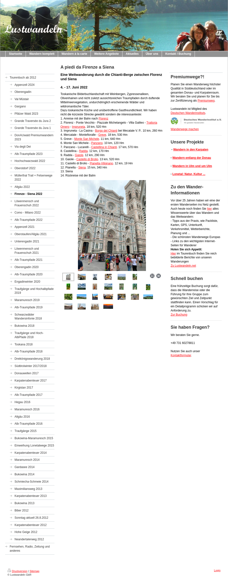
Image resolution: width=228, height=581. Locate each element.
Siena (82, 167)
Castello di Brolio (87, 159)
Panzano (97, 143)
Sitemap (34, 571)
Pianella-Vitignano (101, 163)
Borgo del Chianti (106, 130)
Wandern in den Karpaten (190, 149)
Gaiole (79, 155)
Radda (83, 151)
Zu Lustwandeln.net (183, 265)
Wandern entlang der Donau (191, 157)
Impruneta (78, 126)
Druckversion (17, 571)
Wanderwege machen (185, 129)
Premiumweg (206, 100)
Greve (102, 134)
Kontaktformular (181, 355)
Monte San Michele (86, 139)
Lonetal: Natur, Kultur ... (188, 174)
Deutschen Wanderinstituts (188, 113)
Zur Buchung (179, 314)
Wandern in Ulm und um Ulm (192, 166)
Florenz (103, 118)
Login (217, 570)
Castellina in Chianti (104, 147)
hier (209, 208)
